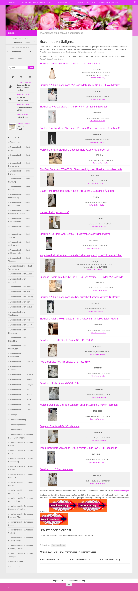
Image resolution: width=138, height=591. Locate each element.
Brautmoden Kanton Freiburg (21, 297)
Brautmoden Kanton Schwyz (21, 362)
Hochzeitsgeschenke (42, 2)
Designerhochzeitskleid (108, 2)
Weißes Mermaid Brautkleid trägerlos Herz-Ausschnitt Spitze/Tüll (74, 149)
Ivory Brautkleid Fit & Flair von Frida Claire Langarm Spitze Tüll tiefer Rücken (81, 255)
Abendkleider (22, 114)
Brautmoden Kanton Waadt (21, 395)
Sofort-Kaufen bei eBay (97, 78)
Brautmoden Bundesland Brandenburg (61, 33)
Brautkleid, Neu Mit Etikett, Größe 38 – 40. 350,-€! (66, 340)
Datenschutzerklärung (75, 580)
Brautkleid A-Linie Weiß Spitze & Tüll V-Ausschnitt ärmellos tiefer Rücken (79, 318)
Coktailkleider (22, 117)
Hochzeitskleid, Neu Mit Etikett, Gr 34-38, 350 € (65, 361)
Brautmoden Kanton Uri (19, 390)
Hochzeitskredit (24, 2)
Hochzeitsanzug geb (62, 2)
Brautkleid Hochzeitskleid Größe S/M (59, 383)
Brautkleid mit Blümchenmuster (56, 469)
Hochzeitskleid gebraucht (84, 2)
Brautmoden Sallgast (121, 491)
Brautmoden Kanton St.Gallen (22, 374)
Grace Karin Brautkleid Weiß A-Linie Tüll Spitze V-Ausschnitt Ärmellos (77, 190)
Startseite (11, 2)
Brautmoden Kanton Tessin (21, 380)
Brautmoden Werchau (49, 559)
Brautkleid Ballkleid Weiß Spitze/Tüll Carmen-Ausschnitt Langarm (75, 234)
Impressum (58, 580)
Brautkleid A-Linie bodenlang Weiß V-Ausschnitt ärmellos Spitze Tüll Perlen (80, 297)
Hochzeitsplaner (24, 82)
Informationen (23, 95)
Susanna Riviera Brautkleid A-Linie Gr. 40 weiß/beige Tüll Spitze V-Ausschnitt (81, 277)
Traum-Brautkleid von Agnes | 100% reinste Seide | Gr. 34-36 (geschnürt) (79, 448)
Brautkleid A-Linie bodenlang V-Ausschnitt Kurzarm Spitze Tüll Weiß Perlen (80, 85)
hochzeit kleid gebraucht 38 (54, 212)
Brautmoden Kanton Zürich (21, 410)
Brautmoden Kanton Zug (20, 405)
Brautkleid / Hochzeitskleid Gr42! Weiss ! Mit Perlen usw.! (70, 63)
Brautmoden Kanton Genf (20, 302)
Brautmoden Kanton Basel (20, 287)
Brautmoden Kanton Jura (20, 320)
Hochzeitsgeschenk (18, 425)
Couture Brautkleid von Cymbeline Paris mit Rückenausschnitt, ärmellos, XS (80, 128)
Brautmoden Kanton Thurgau (21, 385)
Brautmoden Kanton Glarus (21, 307)
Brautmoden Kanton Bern (20, 292)
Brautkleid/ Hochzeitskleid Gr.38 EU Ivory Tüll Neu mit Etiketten (73, 106)
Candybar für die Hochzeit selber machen (23, 87)
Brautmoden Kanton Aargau (21, 274)
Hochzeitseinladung (18, 420)
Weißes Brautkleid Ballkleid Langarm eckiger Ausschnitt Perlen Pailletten (79, 404)
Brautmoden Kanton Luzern (21, 325)
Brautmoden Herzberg (110, 559)
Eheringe (13, 415)
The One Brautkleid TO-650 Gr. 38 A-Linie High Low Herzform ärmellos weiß (81, 169)
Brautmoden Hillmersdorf (81, 559)
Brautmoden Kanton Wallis (20, 400)
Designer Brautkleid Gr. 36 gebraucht (59, 426)
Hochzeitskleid (23, 124)
